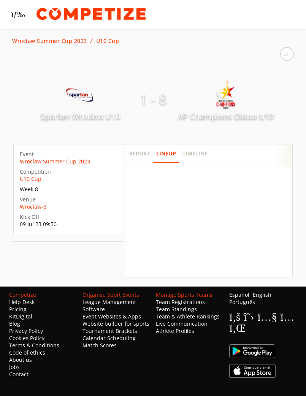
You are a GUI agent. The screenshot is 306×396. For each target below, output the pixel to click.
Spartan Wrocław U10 (80, 116)
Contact (19, 374)
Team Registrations (180, 302)
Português (242, 302)
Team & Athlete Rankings (188, 316)
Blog (14, 323)
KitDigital (20, 316)
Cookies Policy (26, 338)
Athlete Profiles (175, 330)
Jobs (14, 367)
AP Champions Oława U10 (226, 116)
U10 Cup (107, 41)
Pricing (18, 309)
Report (139, 153)
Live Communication (182, 323)
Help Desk (22, 302)
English (262, 294)
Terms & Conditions (34, 345)
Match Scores (99, 345)
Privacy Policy (26, 330)
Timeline (195, 153)
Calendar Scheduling (109, 338)
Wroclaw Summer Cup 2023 (49, 41)
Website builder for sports (115, 323)
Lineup (166, 153)
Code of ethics (27, 352)
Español (239, 294)
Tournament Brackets (109, 330)
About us (20, 359)
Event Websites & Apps (111, 316)
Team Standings (176, 309)
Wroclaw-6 (33, 206)
